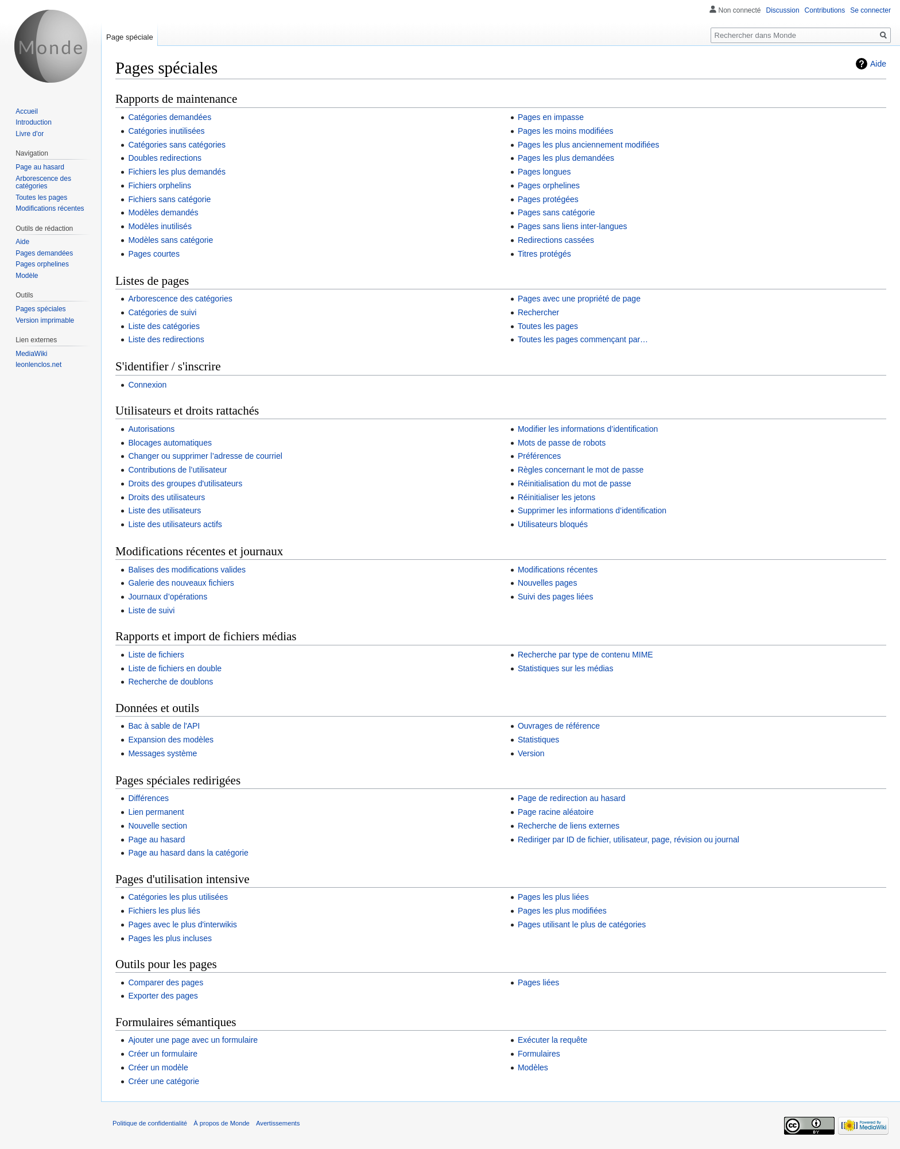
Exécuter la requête (552, 1039)
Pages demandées (44, 253)
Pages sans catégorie (556, 212)
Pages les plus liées (553, 897)
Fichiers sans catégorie (169, 199)
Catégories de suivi (162, 312)
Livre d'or (29, 134)
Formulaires (539, 1053)
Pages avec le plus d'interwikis (182, 924)
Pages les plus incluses (170, 938)
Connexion (147, 384)
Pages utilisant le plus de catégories (582, 924)
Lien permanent (156, 812)
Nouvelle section (157, 825)
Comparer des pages (165, 982)
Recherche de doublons (170, 681)
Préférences (539, 456)
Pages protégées (548, 199)
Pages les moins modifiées (566, 131)
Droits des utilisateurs (166, 497)
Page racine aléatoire (555, 812)
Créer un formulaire (162, 1053)
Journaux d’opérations (167, 596)
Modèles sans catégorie (170, 240)
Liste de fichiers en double (175, 668)
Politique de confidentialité (150, 1123)
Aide (878, 63)
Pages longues (544, 171)
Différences (148, 798)
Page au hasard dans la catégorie (188, 852)
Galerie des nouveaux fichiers (181, 582)
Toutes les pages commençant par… (583, 339)
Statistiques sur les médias (566, 668)
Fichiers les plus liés (164, 910)
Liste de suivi (151, 610)
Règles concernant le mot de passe (580, 469)
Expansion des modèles (171, 739)
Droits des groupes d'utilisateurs (185, 483)
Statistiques (538, 739)
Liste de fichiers (156, 654)
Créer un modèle (158, 1067)
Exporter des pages (162, 995)
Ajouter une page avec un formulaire (193, 1039)
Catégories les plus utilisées (178, 897)
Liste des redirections (166, 339)
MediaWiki (31, 354)
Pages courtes (154, 253)
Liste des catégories (164, 326)
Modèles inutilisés (160, 226)
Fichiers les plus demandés (177, 171)
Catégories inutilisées (166, 131)
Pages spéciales (40, 309)
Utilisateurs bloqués (553, 524)
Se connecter (870, 10)
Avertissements (278, 1123)
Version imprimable (44, 320)
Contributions (825, 10)
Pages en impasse (551, 117)
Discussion (783, 10)
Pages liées (538, 982)
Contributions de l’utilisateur (177, 469)
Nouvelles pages (547, 582)
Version (531, 753)
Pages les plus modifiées (562, 910)
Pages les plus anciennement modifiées (589, 144)
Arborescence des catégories (180, 298)
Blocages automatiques (170, 442)
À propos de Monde (221, 1123)
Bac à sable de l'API (164, 725)
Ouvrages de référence (559, 725)
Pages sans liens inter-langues (572, 226)
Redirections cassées (556, 240)
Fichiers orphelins (159, 185)
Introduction (33, 122)
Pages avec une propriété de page (579, 298)
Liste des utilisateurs (164, 510)
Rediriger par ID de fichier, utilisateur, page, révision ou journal (628, 839)
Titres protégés (544, 253)
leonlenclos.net (38, 365)
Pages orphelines (549, 185)
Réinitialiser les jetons (556, 497)
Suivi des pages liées (555, 596)
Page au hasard (156, 839)
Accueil (26, 111)
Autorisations (151, 429)
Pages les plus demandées (566, 158)
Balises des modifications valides (187, 569)
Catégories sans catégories (177, 144)
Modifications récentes (558, 569)
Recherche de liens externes (568, 825)
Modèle (26, 276)
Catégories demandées (169, 117)
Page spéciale (129, 37)
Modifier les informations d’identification (588, 429)
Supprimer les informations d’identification (592, 510)
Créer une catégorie (163, 1081)
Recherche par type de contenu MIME (585, 654)
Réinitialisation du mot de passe (574, 483)
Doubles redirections (164, 158)
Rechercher (538, 312)
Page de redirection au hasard (572, 798)
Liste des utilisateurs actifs (175, 524)
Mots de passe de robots (562, 442)
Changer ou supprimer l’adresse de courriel (205, 456)
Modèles (533, 1067)
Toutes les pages (548, 326)
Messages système (162, 753)
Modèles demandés (163, 212)
